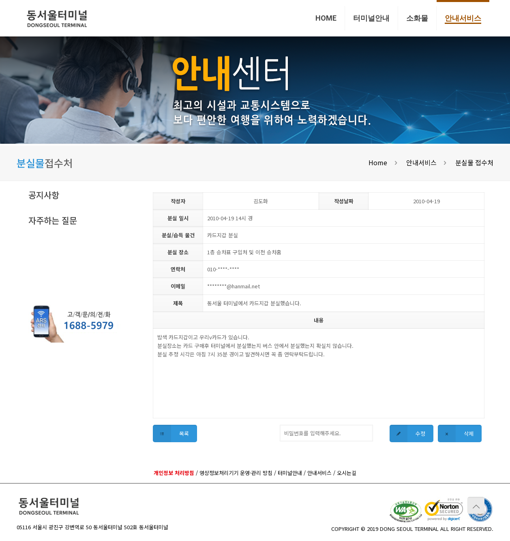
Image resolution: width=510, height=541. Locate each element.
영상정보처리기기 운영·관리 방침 (235, 473)
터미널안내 (290, 473)
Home (378, 162)
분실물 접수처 (474, 162)
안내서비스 (421, 162)
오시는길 (346, 473)
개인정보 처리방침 (174, 473)
